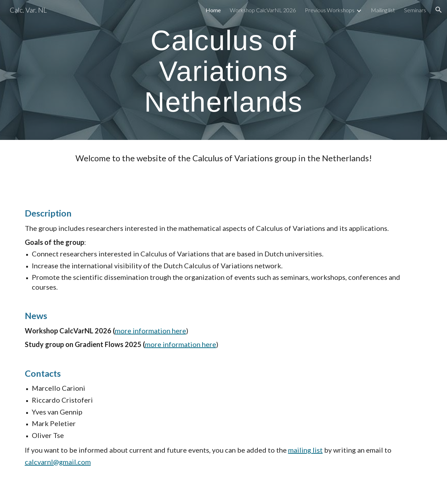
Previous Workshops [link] (329, 10)
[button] (438, 9)
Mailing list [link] (383, 10)
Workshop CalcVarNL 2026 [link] (263, 10)
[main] (223, 70)
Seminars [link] (415, 10)
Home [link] (213, 10)
